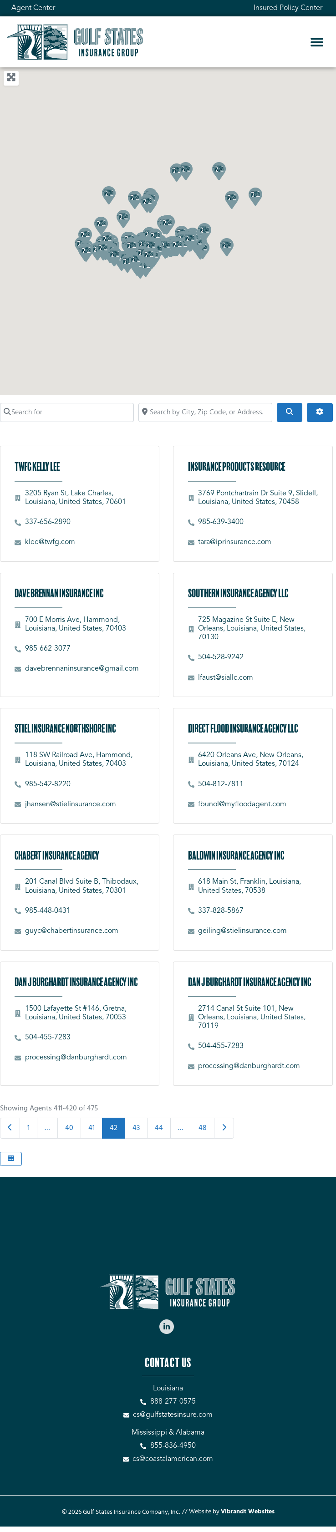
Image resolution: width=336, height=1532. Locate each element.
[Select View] (11, 1159)
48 (203, 1128)
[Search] (289, 412)
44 (159, 1128)
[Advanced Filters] (319, 412)
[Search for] (67, 412)
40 (69, 1128)
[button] (316, 42)
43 (136, 1128)
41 (91, 1128)
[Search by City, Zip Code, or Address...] (205, 412)
